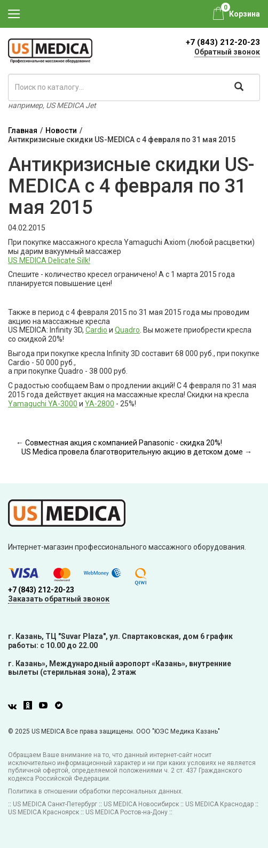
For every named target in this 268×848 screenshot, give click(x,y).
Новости (61, 130)
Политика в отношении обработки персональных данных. (95, 791)
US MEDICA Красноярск (43, 812)
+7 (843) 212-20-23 (223, 42)
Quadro (127, 330)
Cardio (96, 330)
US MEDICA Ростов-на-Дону (126, 812)
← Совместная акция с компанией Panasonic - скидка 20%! (119, 442)
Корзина (244, 14)
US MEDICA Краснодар (219, 804)
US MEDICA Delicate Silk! (49, 260)
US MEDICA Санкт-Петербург (55, 804)
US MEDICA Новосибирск (141, 804)
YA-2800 (99, 403)
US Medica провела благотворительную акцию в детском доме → (136, 452)
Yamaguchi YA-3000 (42, 403)
